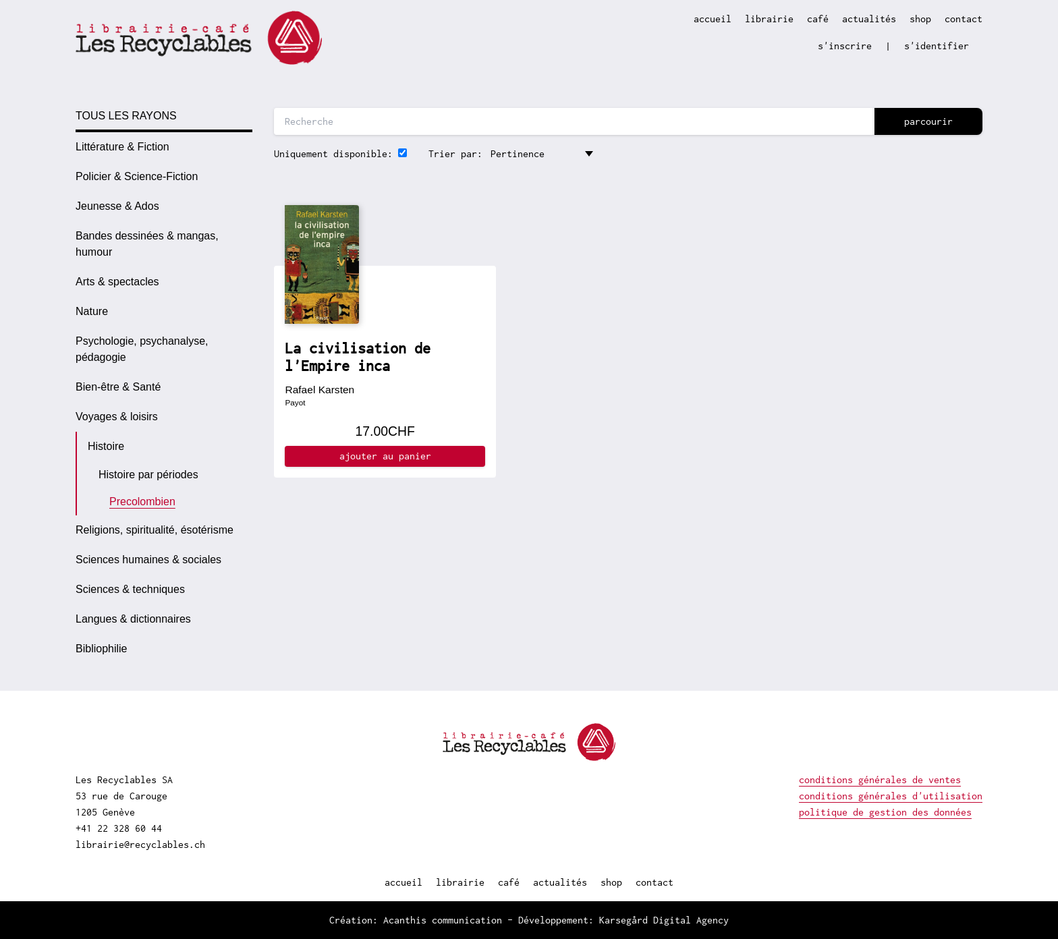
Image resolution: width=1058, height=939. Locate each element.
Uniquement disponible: (333, 153)
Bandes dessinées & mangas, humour (147, 244)
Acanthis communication (442, 920)
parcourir (928, 121)
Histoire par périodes (148, 474)
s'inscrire (845, 45)
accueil (712, 18)
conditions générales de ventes (880, 779)
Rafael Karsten (319, 389)
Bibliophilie (102, 648)
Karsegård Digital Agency (664, 920)
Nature (92, 311)
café (818, 18)
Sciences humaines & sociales (148, 559)
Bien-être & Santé (118, 387)
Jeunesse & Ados (117, 206)
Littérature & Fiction (122, 146)
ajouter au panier (385, 455)
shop (920, 18)
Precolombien (142, 501)
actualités (869, 18)
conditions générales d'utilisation (890, 795)
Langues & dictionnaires (133, 619)
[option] (164, 147)
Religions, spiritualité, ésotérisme (154, 530)
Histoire (106, 446)
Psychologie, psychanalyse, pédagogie (142, 349)
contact (963, 18)
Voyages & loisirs (117, 416)
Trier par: (455, 153)
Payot (295, 402)
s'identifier (936, 45)
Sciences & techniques (130, 589)
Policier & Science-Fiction (137, 176)
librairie (769, 18)
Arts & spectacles (117, 281)
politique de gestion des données (885, 812)
